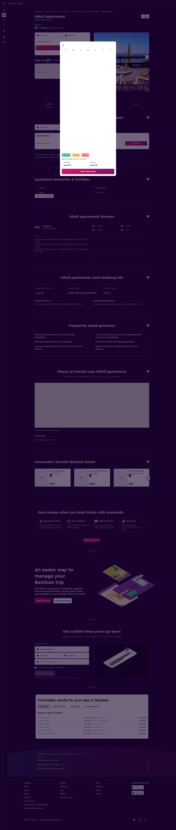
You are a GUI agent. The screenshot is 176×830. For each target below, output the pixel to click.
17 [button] (57, 72)
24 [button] (57, 78)
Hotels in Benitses (92, 11)
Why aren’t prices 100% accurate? (93, 768)
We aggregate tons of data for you (93, 764)
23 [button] (52, 78)
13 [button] (73, 67)
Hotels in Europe (49, 11)
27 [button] (74, 78)
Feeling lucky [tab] (75, 706)
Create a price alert (128, 528)
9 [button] (52, 67)
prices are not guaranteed (83, 754)
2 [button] (52, 62)
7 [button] (78, 62)
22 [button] (84, 72)
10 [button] (57, 67)
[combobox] (64, 649)
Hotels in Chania (43, 724)
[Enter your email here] (64, 661)
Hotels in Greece (62, 11)
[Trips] (4, 31)
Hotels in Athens (43, 718)
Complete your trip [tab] (92, 706)
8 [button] (84, 62)
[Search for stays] (4, 15)
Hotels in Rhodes (44, 727)
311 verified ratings (56, 28)
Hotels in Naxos (97, 733)
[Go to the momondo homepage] (15, 3)
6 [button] (73, 62)
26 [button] (68, 78)
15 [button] (84, 67)
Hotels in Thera (43, 721)
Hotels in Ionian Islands (78, 11)
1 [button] (84, 56)
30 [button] (52, 83)
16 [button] (52, 72)
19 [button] (68, 72)
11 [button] (62, 67)
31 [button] (57, 83)
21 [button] (79, 72)
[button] (3, 3)
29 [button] (84, 78)
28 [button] (79, 78)
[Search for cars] (4, 19)
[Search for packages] (4, 24)
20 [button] (74, 72)
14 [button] (79, 67)
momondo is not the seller (93, 760)
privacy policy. (74, 677)
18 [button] (63, 72)
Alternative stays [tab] (59, 706)
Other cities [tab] (43, 706)
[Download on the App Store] (138, 793)
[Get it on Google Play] (138, 787)
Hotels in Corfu (97, 724)
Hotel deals (38, 11)
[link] (92, 540)
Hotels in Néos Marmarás (46, 733)
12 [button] (68, 67)
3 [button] (57, 62)
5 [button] (68, 62)
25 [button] (63, 78)
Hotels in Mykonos (99, 718)
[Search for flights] (4, 10)
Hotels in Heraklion (99, 730)
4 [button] (62, 62)
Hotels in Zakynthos (45, 730)
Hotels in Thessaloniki (100, 721)
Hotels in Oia (96, 727)
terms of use (63, 677)
